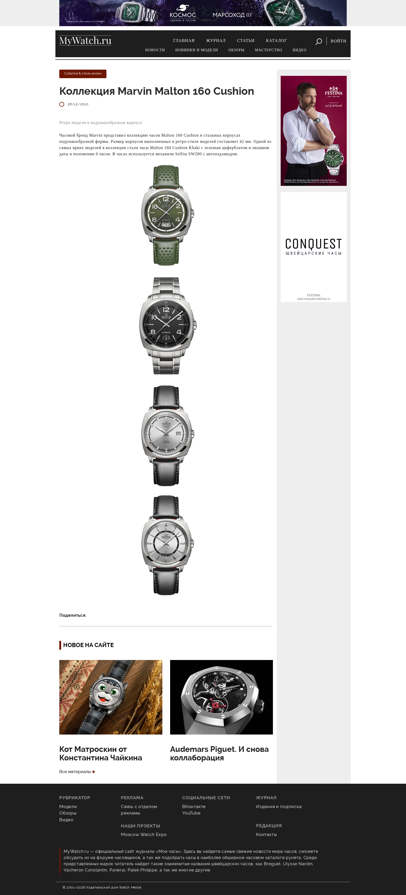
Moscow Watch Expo (144, 834)
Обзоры (236, 50)
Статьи (246, 40)
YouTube (191, 813)
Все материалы (75, 771)
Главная (184, 40)
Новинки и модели (196, 50)
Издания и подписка (279, 806)
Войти (338, 41)
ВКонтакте (194, 806)
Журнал (216, 40)
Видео (300, 50)
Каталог (276, 40)
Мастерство (268, 50)
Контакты (266, 834)
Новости (155, 50)
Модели (68, 806)
